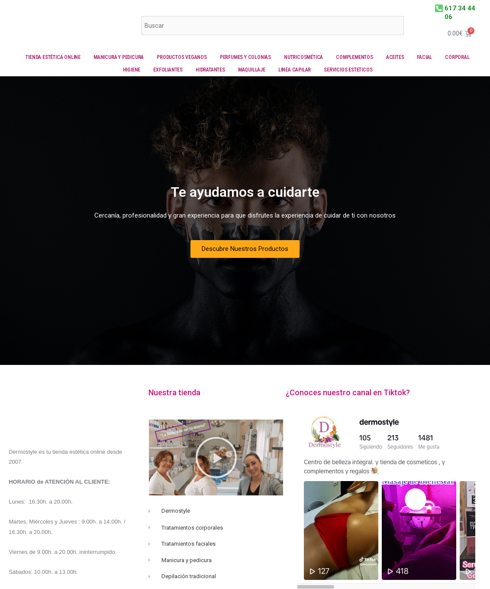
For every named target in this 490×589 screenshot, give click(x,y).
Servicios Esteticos (348, 70)
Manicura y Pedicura (118, 57)
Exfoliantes (168, 70)
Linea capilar (294, 70)
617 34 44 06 (457, 7)
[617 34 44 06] (437, 7)
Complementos (354, 57)
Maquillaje (251, 70)
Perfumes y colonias (245, 57)
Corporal (457, 57)
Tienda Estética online (53, 57)
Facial (424, 57)
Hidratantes (210, 70)
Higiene (132, 70)
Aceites (395, 57)
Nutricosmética (303, 57)
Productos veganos (182, 57)
